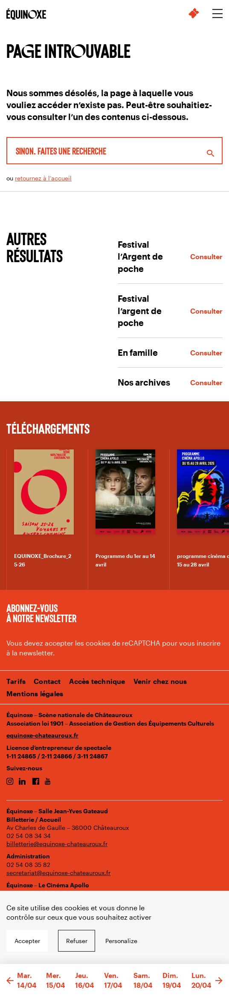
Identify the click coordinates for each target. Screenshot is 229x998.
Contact (47, 681)
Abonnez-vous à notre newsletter (41, 612)
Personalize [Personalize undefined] (121, 940)
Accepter (27, 940)
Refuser (76, 940)
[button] (10, 981)
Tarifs (16, 681)
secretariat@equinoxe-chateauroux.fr (58, 872)
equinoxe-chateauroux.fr (42, 735)
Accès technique (97, 681)
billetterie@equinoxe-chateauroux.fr (56, 843)
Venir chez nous (160, 681)
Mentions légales (34, 693)
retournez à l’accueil (43, 178)
